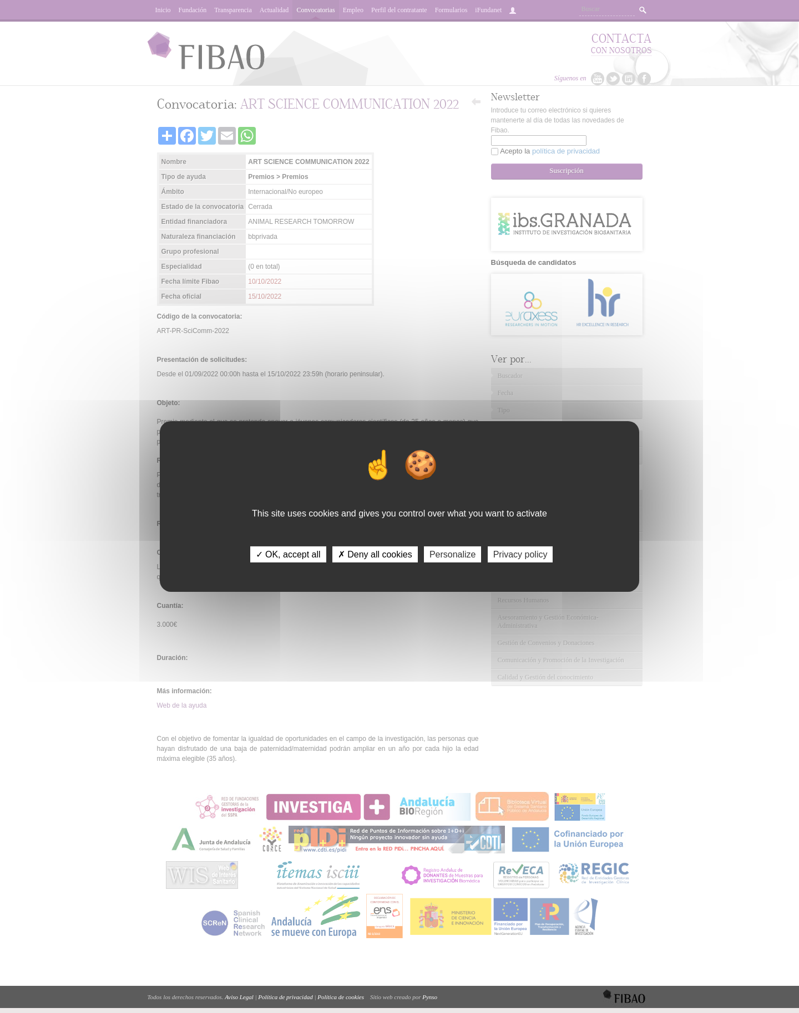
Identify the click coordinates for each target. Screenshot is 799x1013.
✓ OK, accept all (288, 554)
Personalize (452, 554)
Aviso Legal (239, 997)
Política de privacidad (285, 997)
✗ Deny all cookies (375, 554)
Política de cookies (340, 997)
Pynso (429, 997)
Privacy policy (520, 554)
